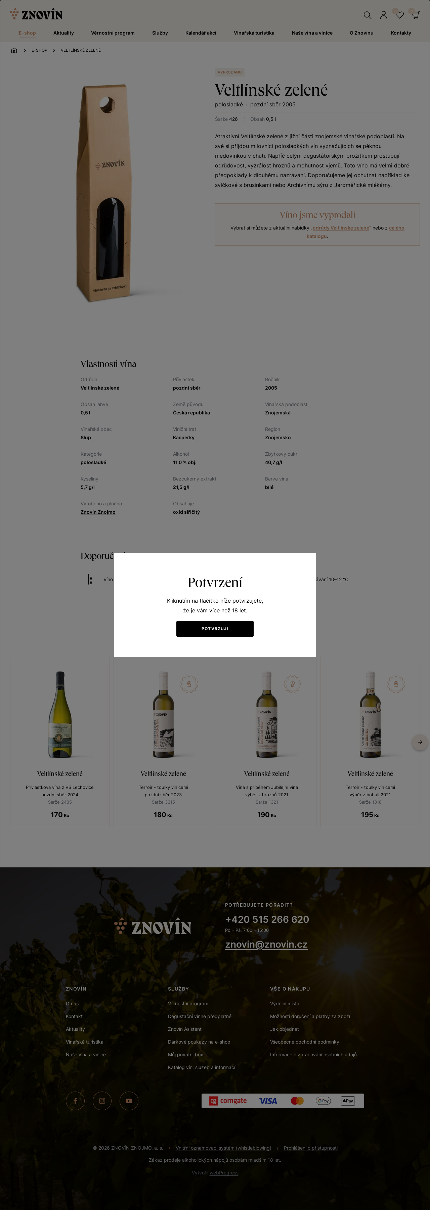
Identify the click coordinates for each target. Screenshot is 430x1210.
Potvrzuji (215, 628)
